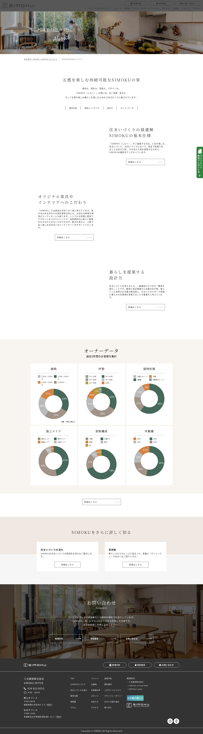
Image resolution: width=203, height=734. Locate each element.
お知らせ (96, 702)
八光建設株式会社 (139, 682)
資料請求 (94, 638)
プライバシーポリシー (116, 696)
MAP (49, 705)
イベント (118, 8)
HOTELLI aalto (139, 689)
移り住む (166, 8)
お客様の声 (97, 690)
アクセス (196, 8)
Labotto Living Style (142, 685)
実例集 (127, 8)
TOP (90, 8)
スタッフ (185, 8)
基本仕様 (74, 696)
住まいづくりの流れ (150, 8)
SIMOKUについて (103, 8)
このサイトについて (115, 690)
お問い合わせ (132, 638)
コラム (136, 8)
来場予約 (59, 638)
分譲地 (176, 8)
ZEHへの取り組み (114, 702)
